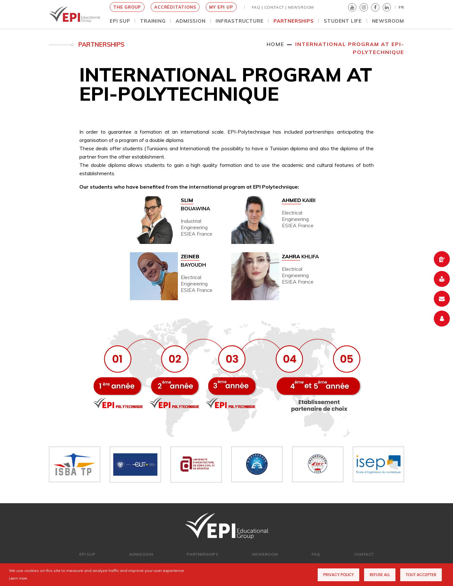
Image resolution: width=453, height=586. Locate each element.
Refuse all (380, 574)
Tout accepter (421, 574)
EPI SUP (87, 554)
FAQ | (257, 7)
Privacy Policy (338, 574)
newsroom (265, 554)
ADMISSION (141, 554)
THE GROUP (127, 7)
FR (401, 7)
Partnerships (202, 554)
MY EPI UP (221, 7)
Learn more (18, 578)
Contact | (275, 7)
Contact (364, 554)
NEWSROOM (301, 7)
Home (275, 44)
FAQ (316, 554)
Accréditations (175, 7)
